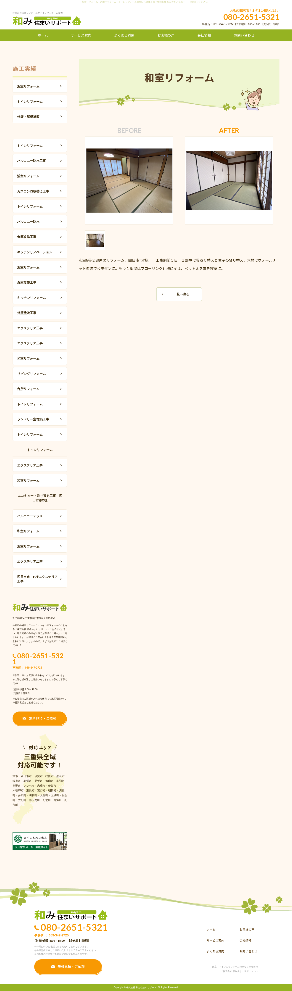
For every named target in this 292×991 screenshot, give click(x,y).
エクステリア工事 (30, 328)
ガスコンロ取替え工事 (33, 191)
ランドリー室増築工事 (33, 419)
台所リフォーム (28, 389)
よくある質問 (124, 35)
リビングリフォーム (31, 374)
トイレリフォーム (30, 101)
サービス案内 (81, 35)
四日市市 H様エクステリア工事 (37, 579)
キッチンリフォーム (31, 298)
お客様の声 (166, 35)
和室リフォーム (28, 358)
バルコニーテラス (30, 516)
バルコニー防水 (28, 222)
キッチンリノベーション (34, 252)
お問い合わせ (244, 35)
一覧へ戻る (181, 294)
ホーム (43, 35)
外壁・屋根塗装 (28, 117)
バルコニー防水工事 (31, 161)
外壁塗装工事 (26, 313)
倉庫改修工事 (26, 237)
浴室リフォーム (28, 86)
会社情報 (204, 35)
